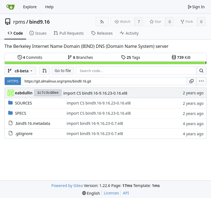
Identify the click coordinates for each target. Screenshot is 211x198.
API (126, 193)
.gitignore (24, 133)
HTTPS (12, 81)
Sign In (196, 6)
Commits (30, 57)
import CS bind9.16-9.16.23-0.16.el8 (95, 93)
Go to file (63, 70)
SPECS (20, 113)
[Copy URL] (191, 81)
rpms (19, 21)
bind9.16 (39, 21)
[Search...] (201, 71)
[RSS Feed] (102, 21)
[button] (44, 71)
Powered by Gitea (67, 185)
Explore (30, 6)
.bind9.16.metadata (32, 123)
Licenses (111, 193)
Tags (130, 57)
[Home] (10, 7)
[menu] (201, 81)
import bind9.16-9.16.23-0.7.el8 (95, 123)
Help (49, 6)
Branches (80, 57)
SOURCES (23, 103)
